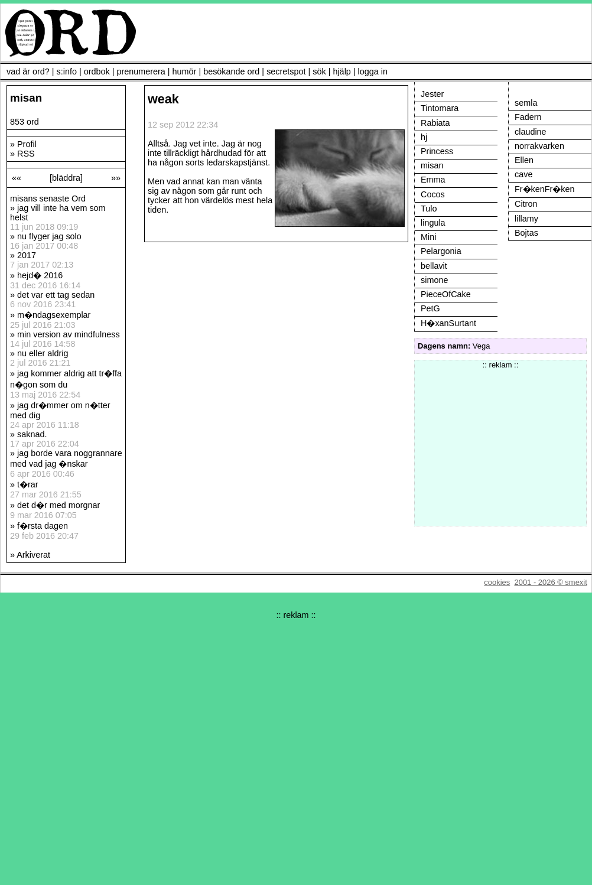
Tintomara (439, 108)
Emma (433, 179)
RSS (26, 153)
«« (16, 178)
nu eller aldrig (42, 353)
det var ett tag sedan (56, 295)
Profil (27, 144)
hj (424, 137)
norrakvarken (539, 146)
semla (526, 103)
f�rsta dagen (42, 526)
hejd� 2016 (40, 275)
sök (319, 71)
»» (116, 178)
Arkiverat (33, 554)
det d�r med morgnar (58, 505)
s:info (67, 71)
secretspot (285, 71)
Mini (428, 237)
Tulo (429, 208)
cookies (497, 582)
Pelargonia (441, 251)
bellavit (434, 266)
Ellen (524, 160)
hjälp (341, 71)
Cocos (433, 194)
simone (434, 280)
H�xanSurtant (448, 323)
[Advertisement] (500, 443)
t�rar (27, 484)
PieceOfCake (446, 294)
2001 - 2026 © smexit (550, 582)
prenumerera (140, 71)
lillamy (526, 218)
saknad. (32, 434)
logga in (373, 71)
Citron (526, 204)
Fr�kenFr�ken (545, 189)
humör (185, 71)
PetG (430, 308)
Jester (432, 94)
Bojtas (526, 232)
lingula (433, 222)
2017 (26, 255)
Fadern (528, 117)
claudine (531, 131)
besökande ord (231, 71)
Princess (437, 151)
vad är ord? (28, 71)
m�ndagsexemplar (53, 315)
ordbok (97, 71)
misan (432, 165)
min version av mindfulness (68, 334)
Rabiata (435, 123)
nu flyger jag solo (49, 236)
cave (523, 174)
